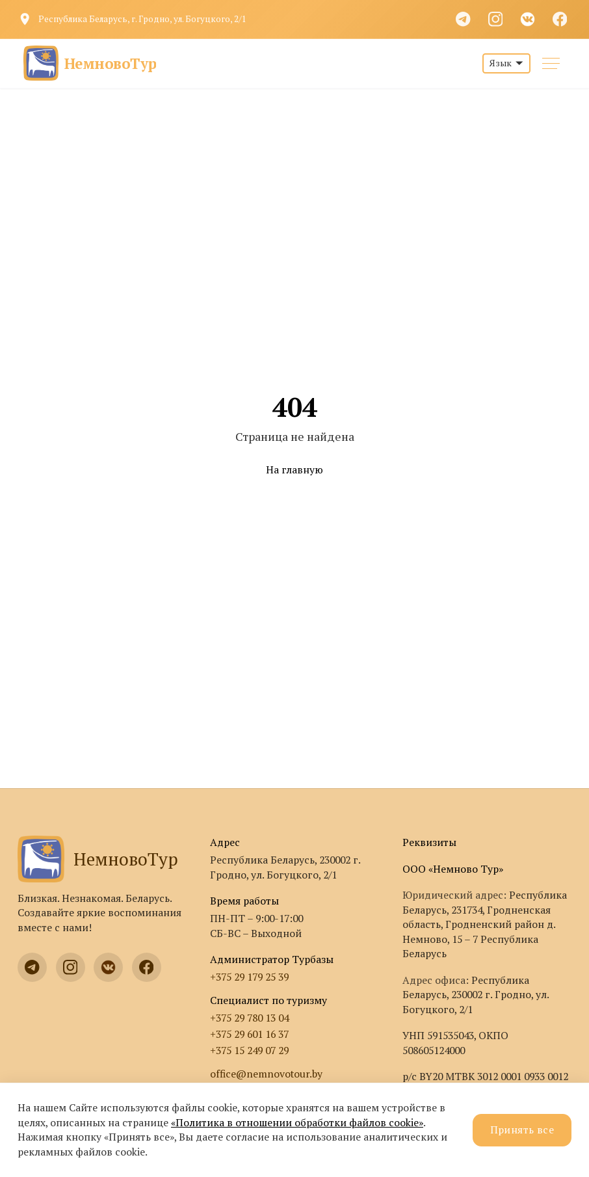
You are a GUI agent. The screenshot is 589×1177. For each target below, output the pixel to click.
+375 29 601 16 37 (249, 1034)
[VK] (528, 19)
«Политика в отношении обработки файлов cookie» (297, 1123)
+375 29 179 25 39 (249, 977)
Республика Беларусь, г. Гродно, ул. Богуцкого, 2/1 (142, 19)
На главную (294, 470)
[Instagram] (495, 19)
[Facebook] (559, 19)
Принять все (522, 1130)
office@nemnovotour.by (266, 1074)
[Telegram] (463, 19)
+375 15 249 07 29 (249, 1050)
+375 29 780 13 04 (249, 1018)
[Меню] (551, 63)
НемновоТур (98, 859)
